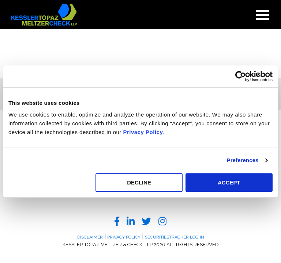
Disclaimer (90, 237)
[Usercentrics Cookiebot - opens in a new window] (241, 76)
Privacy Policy (143, 132)
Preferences (243, 160)
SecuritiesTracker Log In (174, 237)
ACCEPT (229, 182)
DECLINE (139, 182)
